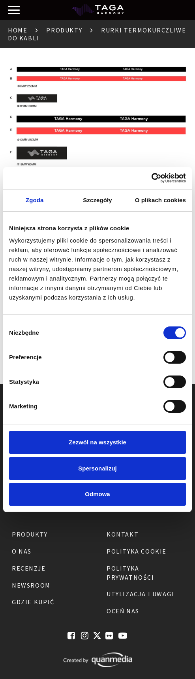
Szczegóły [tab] (97, 200)
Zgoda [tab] (35, 200)
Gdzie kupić (33, 602)
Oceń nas (123, 611)
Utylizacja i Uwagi (140, 594)
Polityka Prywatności (130, 572)
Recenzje (29, 568)
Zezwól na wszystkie (97, 442)
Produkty (64, 30)
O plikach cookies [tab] (160, 200)
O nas (22, 551)
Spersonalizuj (97, 468)
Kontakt (123, 534)
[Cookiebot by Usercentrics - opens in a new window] (151, 178)
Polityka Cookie (137, 551)
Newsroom (31, 585)
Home (17, 30)
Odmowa (97, 494)
